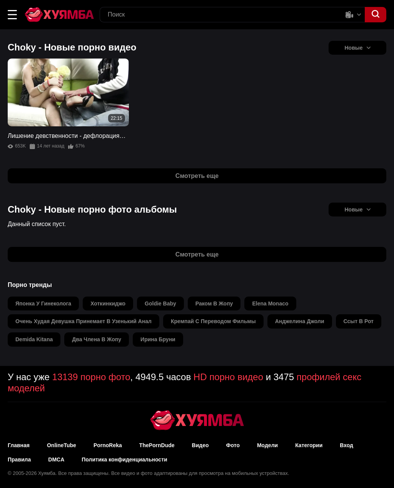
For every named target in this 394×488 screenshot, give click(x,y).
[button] (12, 14)
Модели (267, 445)
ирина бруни (157, 339)
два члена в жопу (96, 339)
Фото (233, 445)
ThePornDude (157, 445)
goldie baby (160, 303)
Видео (200, 445)
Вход (346, 445)
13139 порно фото (91, 377)
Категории (308, 445)
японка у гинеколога (43, 303)
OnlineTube (61, 445)
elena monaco (270, 303)
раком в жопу (214, 303)
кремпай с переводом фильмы (213, 321)
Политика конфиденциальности (124, 459)
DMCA (56, 459)
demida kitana (34, 339)
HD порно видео (228, 377)
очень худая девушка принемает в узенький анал (83, 321)
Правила (19, 459)
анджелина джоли (299, 321)
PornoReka (107, 445)
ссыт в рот (359, 321)
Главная (19, 445)
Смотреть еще (197, 176)
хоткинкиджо (107, 303)
